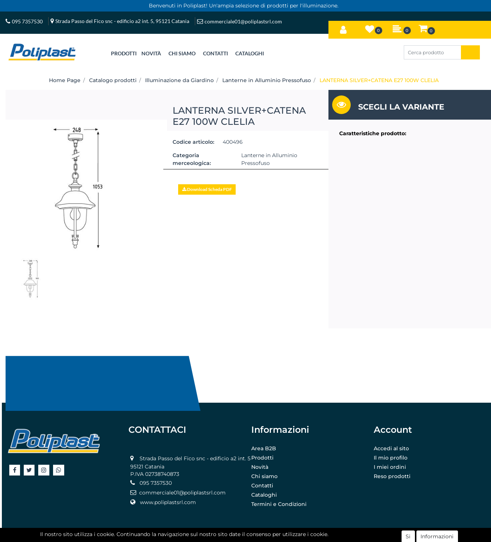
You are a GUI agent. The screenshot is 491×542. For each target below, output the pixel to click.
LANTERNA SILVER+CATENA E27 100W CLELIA (379, 80)
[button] (343, 28)
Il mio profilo (390, 457)
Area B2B (263, 448)
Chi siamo (264, 476)
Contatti (262, 485)
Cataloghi (264, 494)
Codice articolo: (193, 142)
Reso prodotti (392, 476)
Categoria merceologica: (192, 159)
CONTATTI (215, 53)
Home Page (65, 80)
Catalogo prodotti (113, 80)
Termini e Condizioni (279, 504)
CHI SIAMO (182, 53)
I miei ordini (390, 467)
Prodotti (262, 457)
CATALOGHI (249, 53)
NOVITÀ (151, 53)
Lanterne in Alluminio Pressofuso (266, 80)
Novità (259, 467)
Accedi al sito (391, 448)
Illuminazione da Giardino (179, 80)
